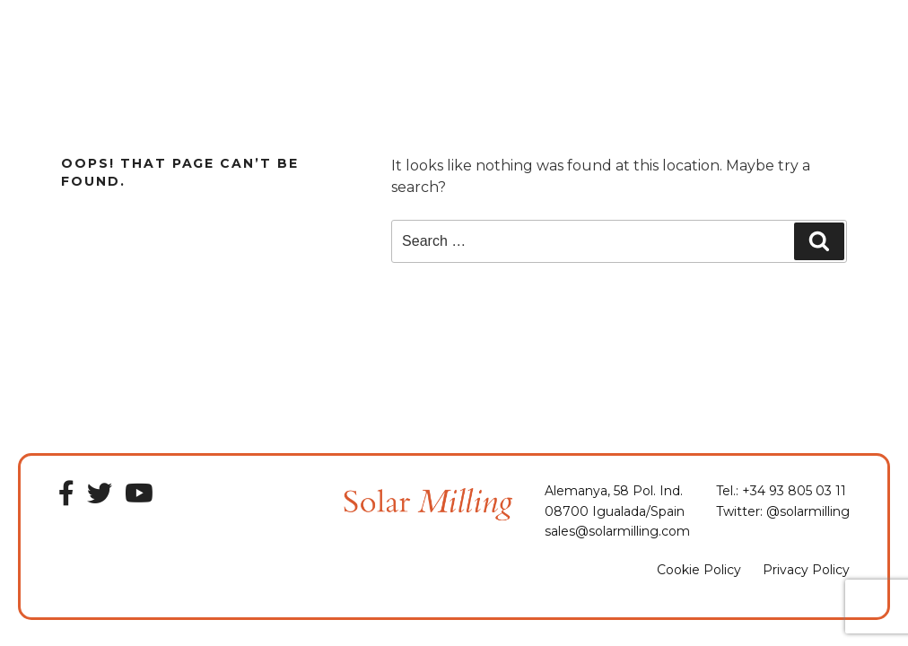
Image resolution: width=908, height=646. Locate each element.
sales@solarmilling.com (617, 531)
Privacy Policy (806, 570)
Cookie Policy (699, 570)
